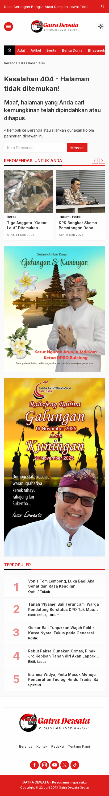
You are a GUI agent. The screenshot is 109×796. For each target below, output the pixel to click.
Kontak (41, 746)
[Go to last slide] (95, 161)
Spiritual (34, 685)
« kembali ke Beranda (23, 130)
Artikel (36, 50)
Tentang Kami (79, 746)
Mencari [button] (77, 147)
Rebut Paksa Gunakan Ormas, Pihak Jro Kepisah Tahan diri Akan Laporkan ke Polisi (64, 656)
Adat (21, 50)
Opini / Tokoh (39, 592)
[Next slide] (102, 161)
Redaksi (57, 746)
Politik (77, 217)
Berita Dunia (72, 50)
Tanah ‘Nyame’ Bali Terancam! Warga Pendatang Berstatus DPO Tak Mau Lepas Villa (63, 609)
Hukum (64, 217)
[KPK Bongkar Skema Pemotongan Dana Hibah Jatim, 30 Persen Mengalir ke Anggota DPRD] (80, 191)
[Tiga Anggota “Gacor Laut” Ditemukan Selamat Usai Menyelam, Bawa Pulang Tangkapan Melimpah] (28, 191)
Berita (51, 50)
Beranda (25, 746)
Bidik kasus (37, 615)
